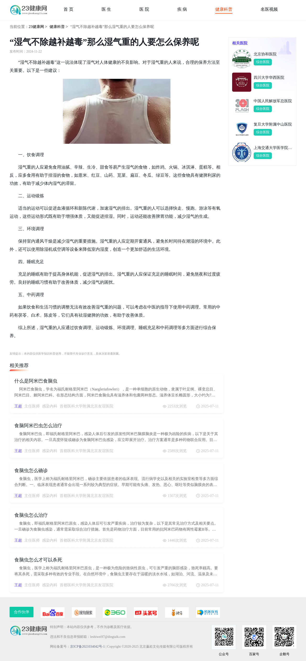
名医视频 (269, 9)
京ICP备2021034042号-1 (87, 646)
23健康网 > (38, 27)
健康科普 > (58, 27)
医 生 (106, 9)
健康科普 (223, 9)
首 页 (68, 9)
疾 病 (182, 9)
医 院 (144, 9)
